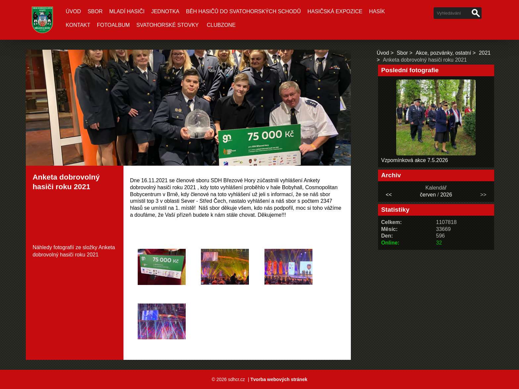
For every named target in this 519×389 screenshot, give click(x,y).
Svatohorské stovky (167, 25)
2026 (446, 194)
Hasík (377, 11)
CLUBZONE (221, 25)
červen (428, 194)
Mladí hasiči (127, 11)
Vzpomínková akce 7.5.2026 (414, 160)
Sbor (95, 11)
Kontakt (78, 25)
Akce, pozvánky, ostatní (443, 53)
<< (389, 194)
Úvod (73, 11)
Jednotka (165, 11)
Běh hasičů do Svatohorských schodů (243, 11)
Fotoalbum (113, 25)
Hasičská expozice (334, 11)
